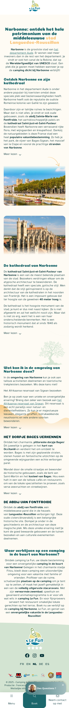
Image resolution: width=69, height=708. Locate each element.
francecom (22, 685)
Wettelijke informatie (21, 689)
